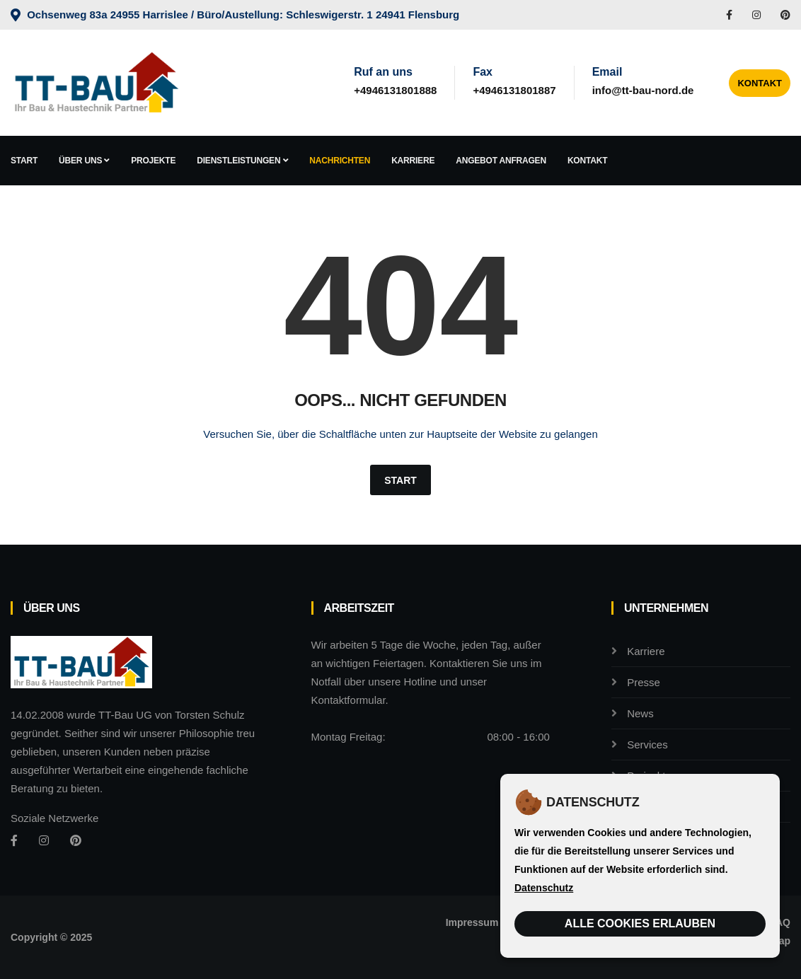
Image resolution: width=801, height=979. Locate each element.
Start (24, 161)
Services (647, 744)
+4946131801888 (395, 90)
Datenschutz (543, 887)
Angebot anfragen (501, 161)
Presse (643, 682)
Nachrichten (339, 161)
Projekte (153, 161)
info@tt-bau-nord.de (643, 90)
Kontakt (759, 83)
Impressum (472, 922)
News (640, 713)
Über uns (84, 161)
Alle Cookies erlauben (640, 923)
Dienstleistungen (242, 161)
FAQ (780, 922)
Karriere (412, 161)
